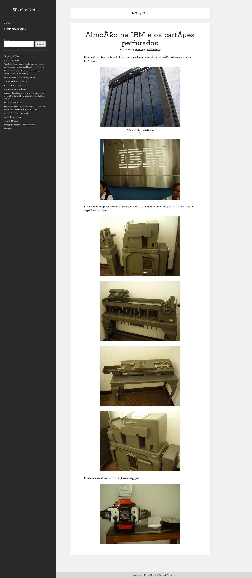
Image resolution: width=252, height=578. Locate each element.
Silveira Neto (25, 10)
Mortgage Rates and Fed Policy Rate (19, 125)
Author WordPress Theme (144, 575)
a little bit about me (15, 28)
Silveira (139, 49)
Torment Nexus (11, 121)
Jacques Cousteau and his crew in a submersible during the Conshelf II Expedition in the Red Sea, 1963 (24, 96)
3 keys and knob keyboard (15, 89)
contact (8, 22)
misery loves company (14, 85)
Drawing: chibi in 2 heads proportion (19, 77)
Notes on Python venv (13, 102)
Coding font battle (11, 60)
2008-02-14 (153, 49)
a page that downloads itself (16, 81)
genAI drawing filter (12, 117)
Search (7, 40)
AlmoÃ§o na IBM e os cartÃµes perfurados (140, 39)
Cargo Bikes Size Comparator (16, 113)
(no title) (8, 128)
